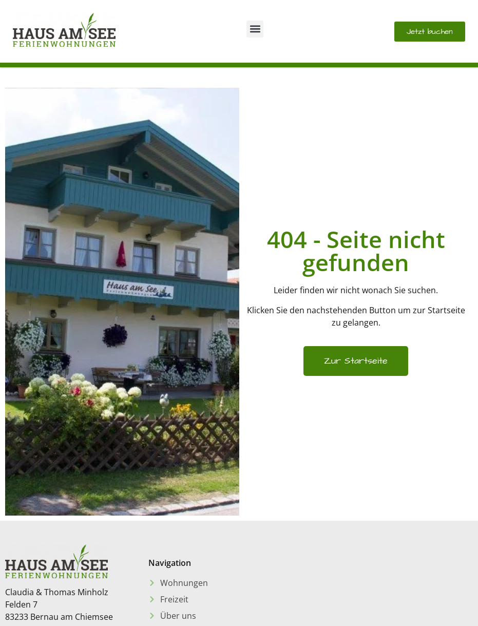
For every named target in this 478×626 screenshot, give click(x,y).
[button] (254, 29)
